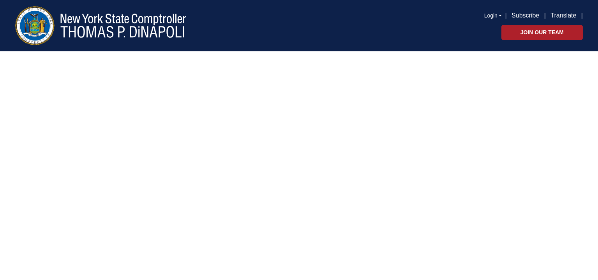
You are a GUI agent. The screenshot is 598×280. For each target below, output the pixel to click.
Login (490, 15)
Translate (563, 15)
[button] (584, 15)
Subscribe (525, 15)
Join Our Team (542, 32)
